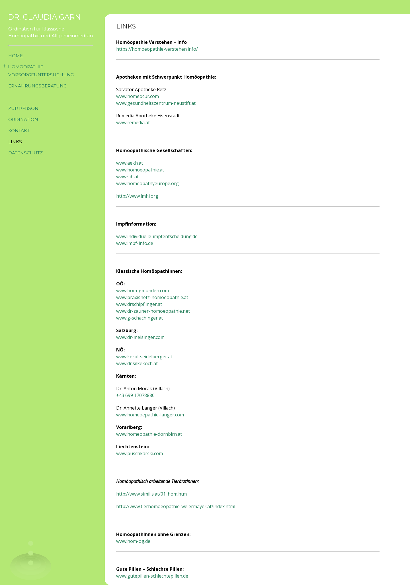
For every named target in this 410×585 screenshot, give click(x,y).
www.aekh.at (129, 163)
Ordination (24, 119)
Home (16, 55)
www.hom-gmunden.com (142, 290)
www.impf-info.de (134, 243)
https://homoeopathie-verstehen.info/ (157, 49)
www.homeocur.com (137, 96)
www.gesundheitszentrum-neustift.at (156, 103)
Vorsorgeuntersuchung (43, 74)
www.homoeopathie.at (140, 170)
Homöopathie (27, 66)
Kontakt (20, 130)
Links (15, 141)
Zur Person (24, 108)
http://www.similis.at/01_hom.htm (151, 494)
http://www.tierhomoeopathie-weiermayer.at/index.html (175, 506)
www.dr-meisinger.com (140, 337)
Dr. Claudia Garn (46, 17)
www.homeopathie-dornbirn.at (149, 434)
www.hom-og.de (133, 541)
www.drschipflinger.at (139, 304)
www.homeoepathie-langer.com (150, 415)
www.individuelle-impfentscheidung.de (157, 236)
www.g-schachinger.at (139, 318)
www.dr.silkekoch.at (137, 363)
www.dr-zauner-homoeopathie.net (153, 311)
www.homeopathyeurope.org (147, 183)
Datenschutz (27, 153)
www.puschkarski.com (139, 453)
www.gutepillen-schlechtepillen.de (152, 576)
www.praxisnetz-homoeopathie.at (152, 297)
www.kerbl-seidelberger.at (144, 356)
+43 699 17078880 (135, 395)
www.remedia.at (133, 122)
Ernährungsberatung (39, 86)
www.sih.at (127, 176)
